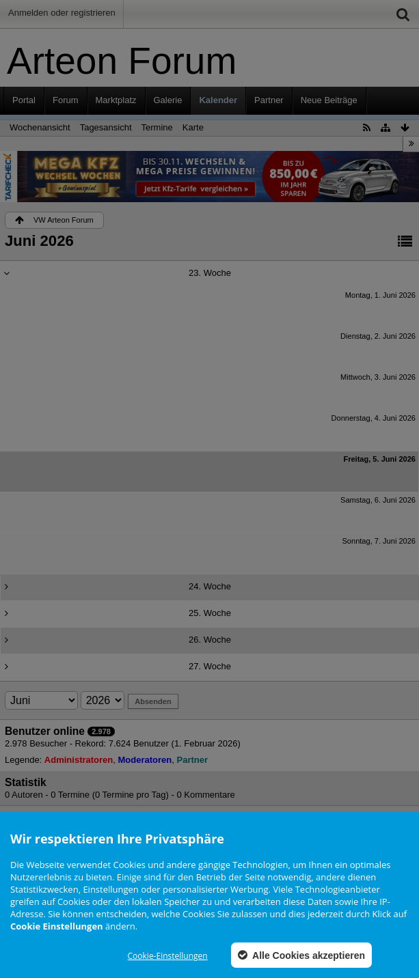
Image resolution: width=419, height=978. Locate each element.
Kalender (218, 100)
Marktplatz (116, 100)
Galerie (168, 100)
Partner (269, 100)
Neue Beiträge (329, 100)
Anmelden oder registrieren (62, 13)
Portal (24, 100)
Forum (66, 100)
